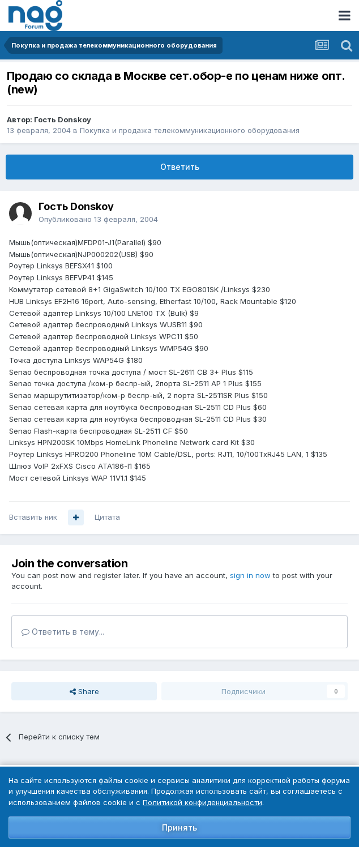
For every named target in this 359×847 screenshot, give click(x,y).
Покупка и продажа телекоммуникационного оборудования (190, 130)
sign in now (250, 575)
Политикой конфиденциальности (202, 802)
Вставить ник (33, 516)
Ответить (179, 167)
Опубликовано (98, 219)
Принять (179, 827)
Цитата (107, 516)
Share (84, 691)
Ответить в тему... (63, 631)
